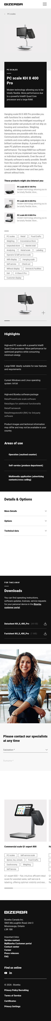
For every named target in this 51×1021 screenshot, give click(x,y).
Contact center (11, 946)
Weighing (10, 241)
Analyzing (11, 250)
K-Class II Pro (21, 273)
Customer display (14, 277)
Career (7, 949)
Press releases (11, 953)
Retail (23, 236)
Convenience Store (28, 241)
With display (12, 259)
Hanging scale (29, 259)
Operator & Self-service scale (19, 254)
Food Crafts (36, 236)
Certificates (10, 1000)
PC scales (11, 14)
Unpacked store (13, 245)
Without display (13, 268)
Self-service (11, 264)
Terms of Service (12, 995)
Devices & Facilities (33, 268)
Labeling (39, 250)
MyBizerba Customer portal (18, 943)
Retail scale (25, 250)
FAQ (6, 956)
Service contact (12, 940)
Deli (8, 273)
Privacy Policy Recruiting (16, 990)
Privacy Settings (12, 1006)
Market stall (30, 245)
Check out (26, 264)
